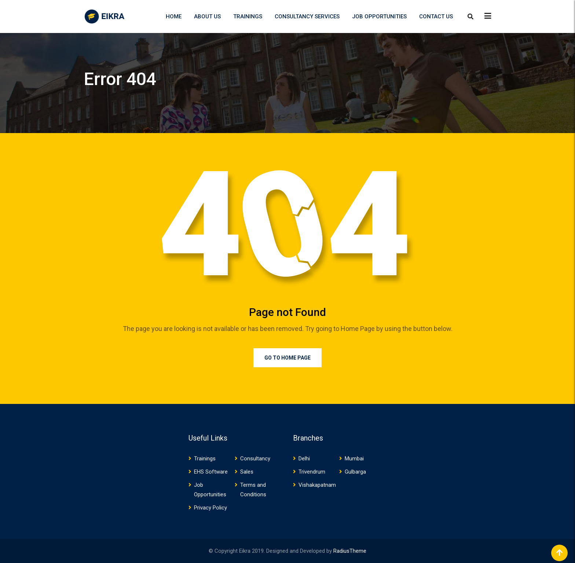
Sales (246, 471)
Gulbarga (355, 471)
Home (174, 16)
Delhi (304, 458)
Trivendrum (312, 471)
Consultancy (255, 458)
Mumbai (354, 458)
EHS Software (211, 471)
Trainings (247, 16)
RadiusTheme (349, 551)
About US (207, 16)
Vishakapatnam (317, 485)
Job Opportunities (379, 16)
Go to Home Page (287, 358)
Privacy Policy (210, 507)
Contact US (436, 16)
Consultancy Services (307, 16)
